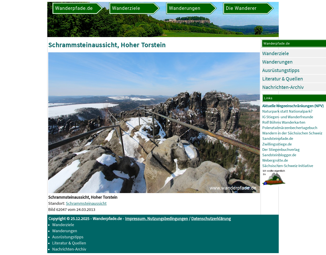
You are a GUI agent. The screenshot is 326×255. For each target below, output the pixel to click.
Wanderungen (277, 61)
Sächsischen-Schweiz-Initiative (287, 165)
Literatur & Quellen (282, 78)
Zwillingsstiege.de (277, 144)
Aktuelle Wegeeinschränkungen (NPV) (293, 105)
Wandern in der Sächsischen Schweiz (292, 133)
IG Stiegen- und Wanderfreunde (287, 116)
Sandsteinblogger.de (279, 154)
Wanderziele (275, 53)
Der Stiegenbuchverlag (281, 149)
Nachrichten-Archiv (283, 87)
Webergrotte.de (275, 160)
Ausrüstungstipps (280, 70)
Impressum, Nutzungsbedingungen (156, 218)
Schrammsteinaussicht (86, 203)
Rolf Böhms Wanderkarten (283, 122)
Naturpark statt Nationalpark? (287, 111)
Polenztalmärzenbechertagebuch (289, 127)
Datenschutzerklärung (211, 218)
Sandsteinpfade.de (277, 138)
